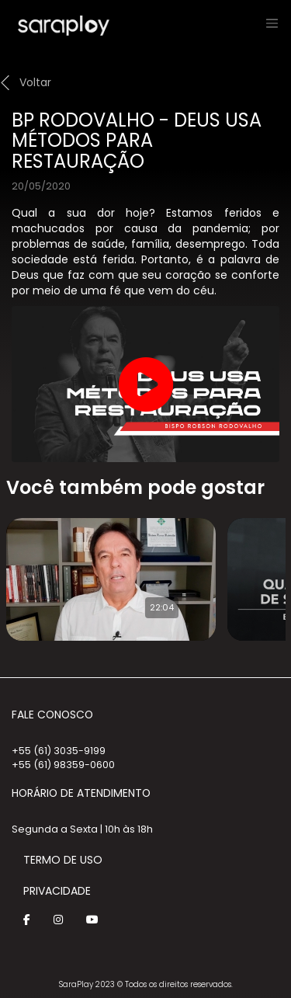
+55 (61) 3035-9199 (59, 750)
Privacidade (57, 891)
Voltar (35, 82)
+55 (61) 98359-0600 (63, 764)
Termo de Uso (62, 860)
